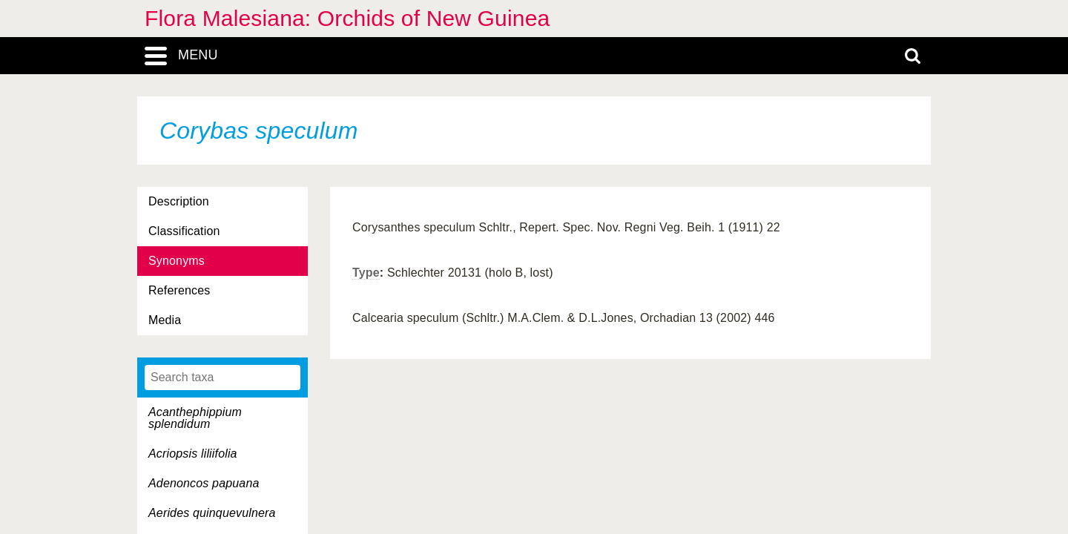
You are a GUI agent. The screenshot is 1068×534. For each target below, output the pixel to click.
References (179, 290)
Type (366, 272)
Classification (184, 231)
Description (178, 201)
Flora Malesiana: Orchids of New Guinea (347, 18)
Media (164, 320)
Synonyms (176, 260)
